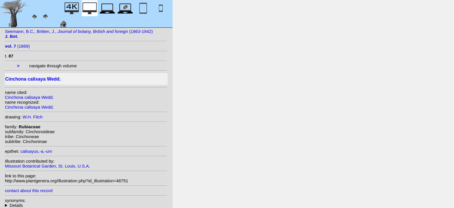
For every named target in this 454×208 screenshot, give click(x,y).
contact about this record (28, 190)
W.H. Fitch (33, 116)
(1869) (17, 46)
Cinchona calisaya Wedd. (29, 97)
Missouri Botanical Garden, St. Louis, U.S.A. (47, 166)
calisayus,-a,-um (36, 151)
